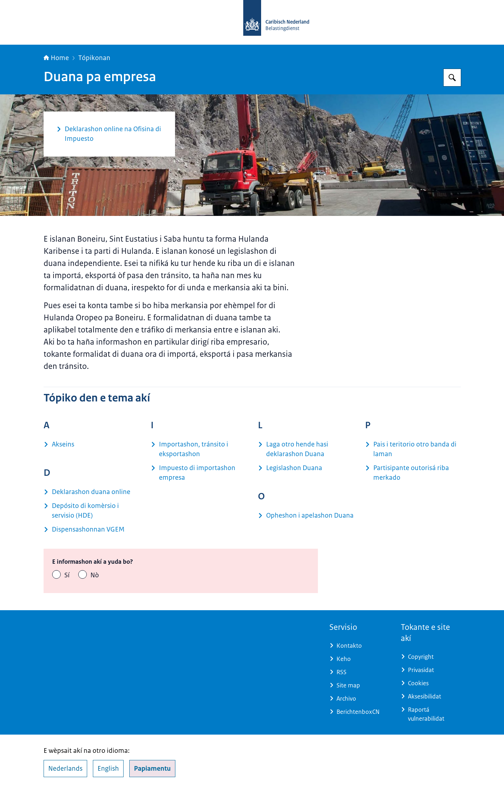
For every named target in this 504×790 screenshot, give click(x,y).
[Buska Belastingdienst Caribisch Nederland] (452, 77)
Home (56, 58)
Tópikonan (94, 58)
